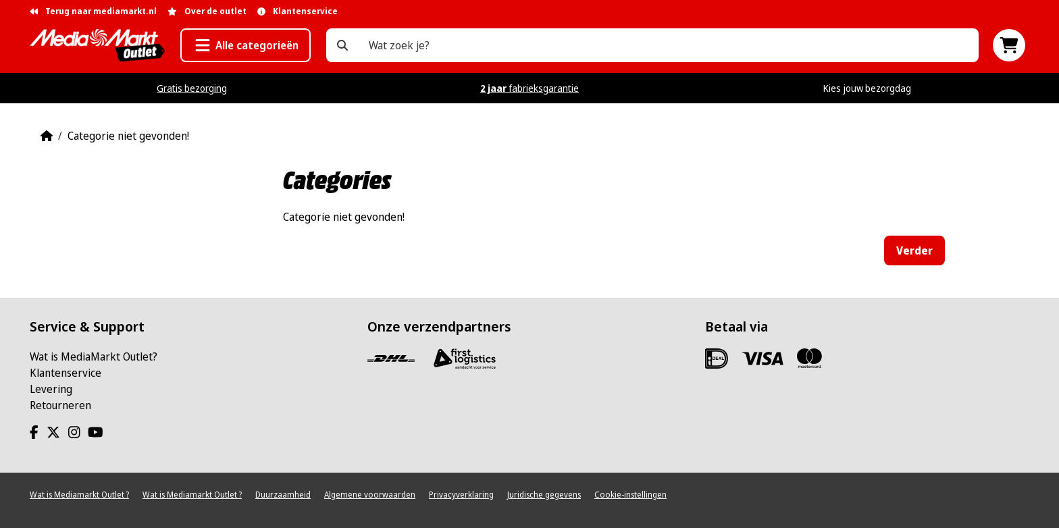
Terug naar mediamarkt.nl (93, 11)
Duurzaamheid (283, 494)
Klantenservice (65, 372)
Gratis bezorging (192, 88)
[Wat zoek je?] (342, 45)
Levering (51, 388)
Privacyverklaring (461, 494)
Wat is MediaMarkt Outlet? (93, 356)
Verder (914, 250)
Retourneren (60, 405)
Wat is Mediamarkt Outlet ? (79, 494)
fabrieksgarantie (529, 88)
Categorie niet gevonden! (128, 135)
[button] (245, 45)
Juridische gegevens (544, 494)
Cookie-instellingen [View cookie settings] (630, 494)
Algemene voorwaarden (369, 494)
